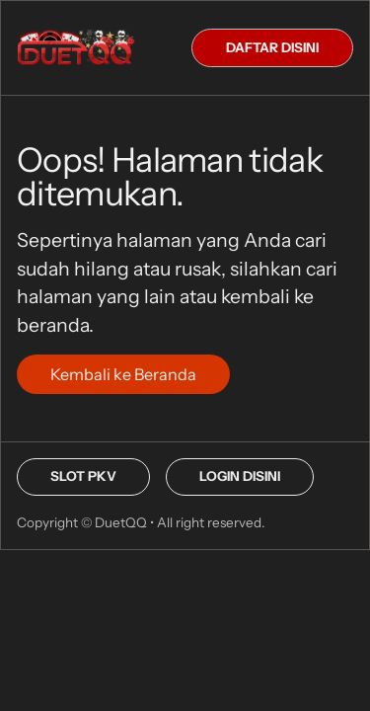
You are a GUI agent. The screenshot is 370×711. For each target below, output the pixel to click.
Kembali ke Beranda (123, 374)
